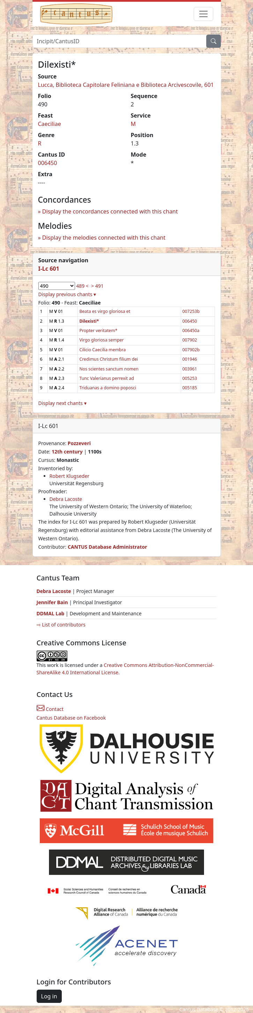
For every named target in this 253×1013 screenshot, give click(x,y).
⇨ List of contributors (61, 624)
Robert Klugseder (70, 476)
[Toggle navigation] (203, 14)
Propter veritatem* (98, 330)
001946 (190, 359)
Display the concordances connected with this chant (110, 211)
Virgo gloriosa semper (101, 340)
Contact (50, 709)
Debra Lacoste (66, 499)
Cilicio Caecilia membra (102, 350)
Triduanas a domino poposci (107, 388)
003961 (190, 369)
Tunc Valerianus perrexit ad (106, 378)
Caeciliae (49, 124)
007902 (190, 340)
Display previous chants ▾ (67, 294)
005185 (190, 388)
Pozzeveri (79, 443)
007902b (191, 350)
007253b (191, 311)
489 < (82, 286)
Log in (49, 996)
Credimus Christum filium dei (108, 359)
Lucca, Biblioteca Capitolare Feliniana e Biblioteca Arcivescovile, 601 (126, 85)
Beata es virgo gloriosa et (104, 311)
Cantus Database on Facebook (71, 717)
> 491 (97, 286)
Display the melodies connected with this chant (103, 237)
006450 (47, 163)
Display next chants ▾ (62, 403)
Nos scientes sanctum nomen (108, 369)
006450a (191, 330)
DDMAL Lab (51, 613)
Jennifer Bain (53, 602)
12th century (67, 451)
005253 (190, 378)
